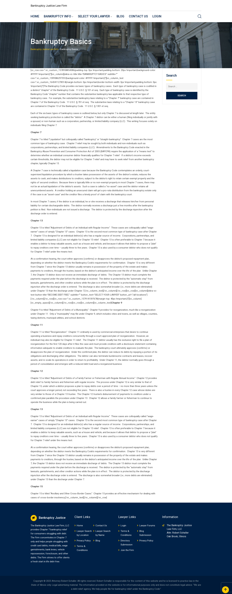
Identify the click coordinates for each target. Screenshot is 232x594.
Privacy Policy (84, 540)
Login (156, 16)
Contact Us (138, 16)
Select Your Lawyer (94, 16)
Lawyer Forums (147, 525)
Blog (120, 16)
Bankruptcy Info (57, 16)
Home (35, 16)
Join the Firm (127, 550)
